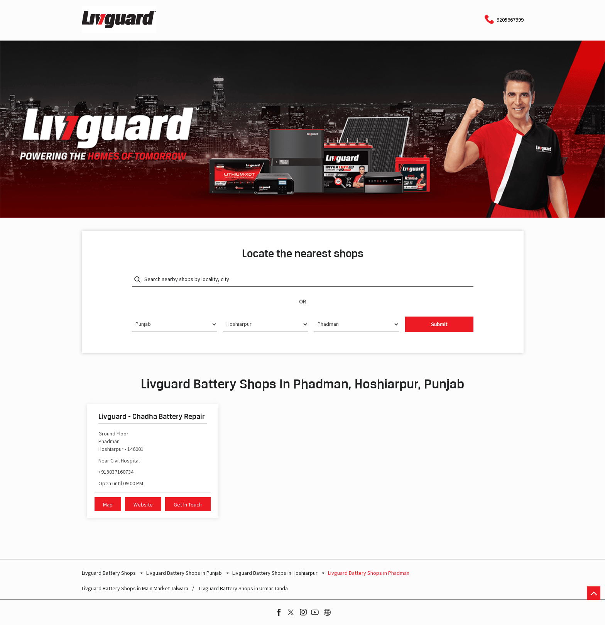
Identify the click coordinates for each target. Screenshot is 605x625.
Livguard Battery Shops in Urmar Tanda (243, 588)
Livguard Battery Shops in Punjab (184, 572)
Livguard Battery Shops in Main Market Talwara (135, 588)
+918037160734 (116, 471)
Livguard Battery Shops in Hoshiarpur (275, 572)
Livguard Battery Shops (109, 572)
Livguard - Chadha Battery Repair (151, 416)
